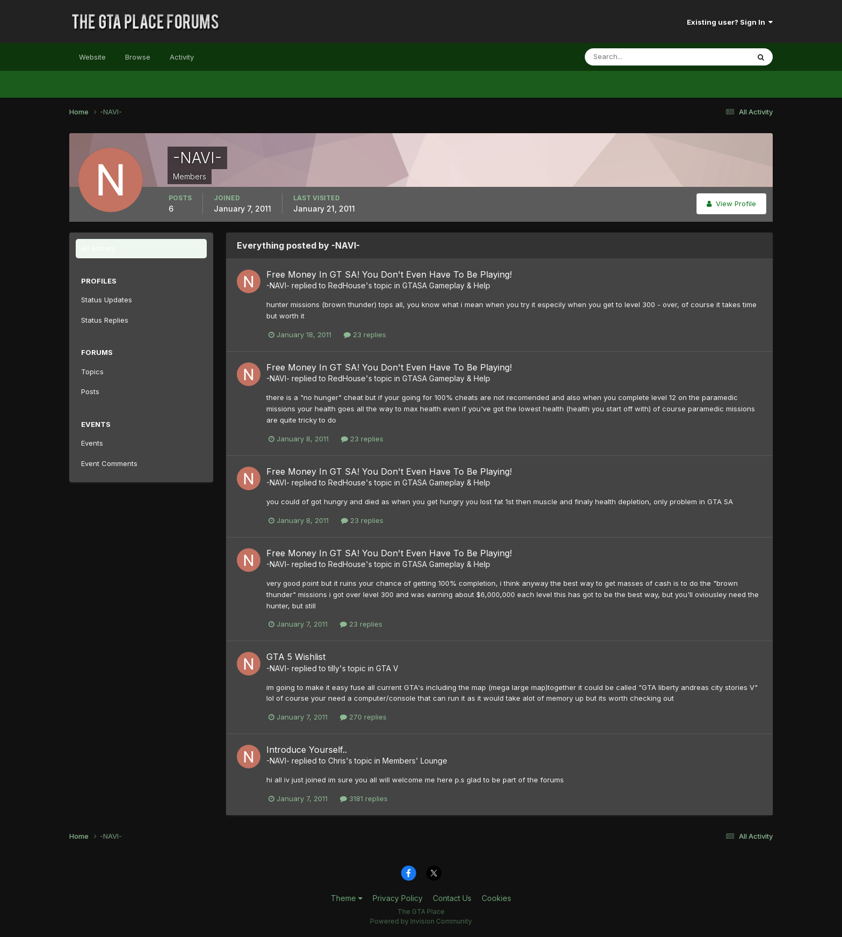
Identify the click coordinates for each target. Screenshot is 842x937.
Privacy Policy (398, 898)
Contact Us (452, 898)
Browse (137, 57)
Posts (90, 391)
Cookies (496, 898)
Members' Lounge (414, 760)
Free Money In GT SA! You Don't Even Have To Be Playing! (389, 274)
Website (92, 57)
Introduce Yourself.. (306, 749)
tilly (333, 668)
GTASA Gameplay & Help (446, 285)
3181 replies (364, 798)
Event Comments (109, 463)
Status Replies (104, 320)
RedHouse (347, 285)
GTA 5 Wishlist (295, 656)
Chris (337, 760)
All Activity (98, 248)
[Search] (632, 57)
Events (92, 443)
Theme (346, 898)
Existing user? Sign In (730, 22)
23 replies (365, 334)
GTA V (387, 668)
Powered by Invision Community (421, 921)
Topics (92, 371)
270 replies (363, 717)
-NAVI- (277, 285)
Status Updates (106, 299)
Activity (182, 57)
